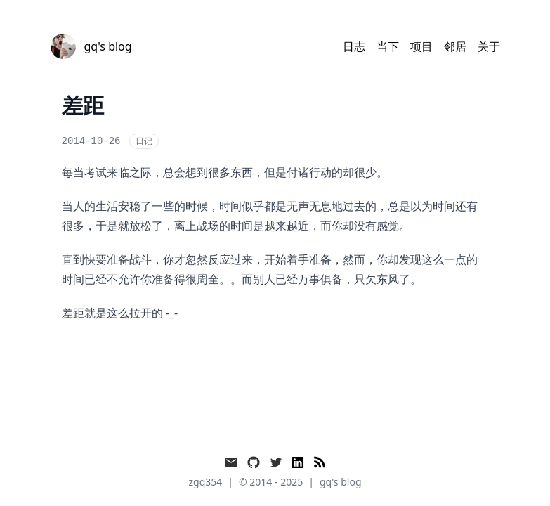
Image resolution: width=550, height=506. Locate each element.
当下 (388, 46)
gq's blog (341, 481)
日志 (354, 46)
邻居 (455, 46)
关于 (489, 46)
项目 (421, 46)
